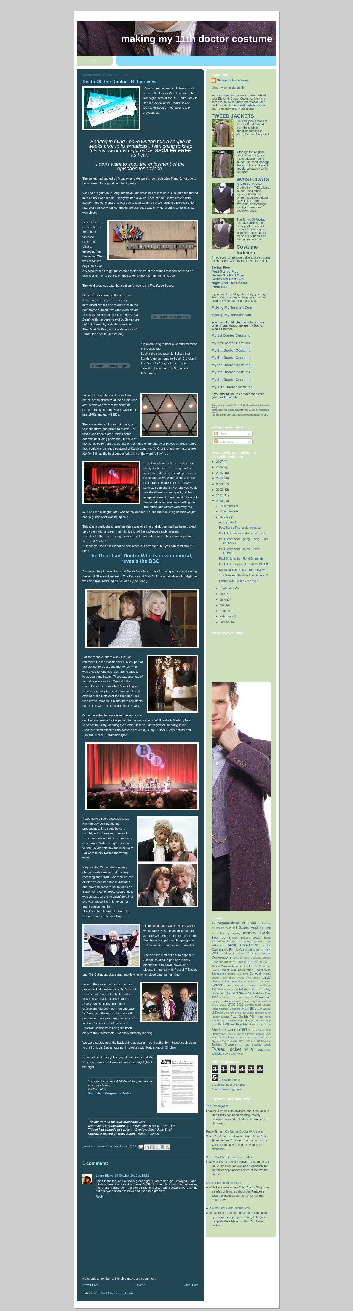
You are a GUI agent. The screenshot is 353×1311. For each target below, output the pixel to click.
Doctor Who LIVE (238, 973)
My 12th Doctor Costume (232, 387)
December (227, 505)
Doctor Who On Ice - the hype (238, 581)
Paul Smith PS (242, 1016)
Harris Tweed (241, 1001)
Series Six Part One (228, 275)
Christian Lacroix (259, 953)
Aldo (228, 927)
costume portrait (246, 962)
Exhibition (265, 985)
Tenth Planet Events (231, 1037)
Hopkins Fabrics (261, 1001)
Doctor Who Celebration (236, 969)
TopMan (217, 1044)
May (223, 605)
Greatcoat (263, 997)
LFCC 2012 (236, 1004)
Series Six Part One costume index (229, 1157)
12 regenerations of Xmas (234, 923)
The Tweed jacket (217, 1106)
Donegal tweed (260, 973)
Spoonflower (219, 1033)
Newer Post (90, 1284)
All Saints (241, 927)
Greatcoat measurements (228, 1084)
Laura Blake (104, 1175)
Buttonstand (244, 941)
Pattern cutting (220, 1016)
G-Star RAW (244, 993)
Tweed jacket (226, 1049)
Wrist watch (237, 1053)
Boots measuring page (226, 1089)
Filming (216, 993)
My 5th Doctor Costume (231, 358)
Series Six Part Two (228, 279)
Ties (259, 1041)
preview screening (238, 1020)
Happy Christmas (222, 1001)
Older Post (191, 1284)
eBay (266, 977)
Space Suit (264, 1030)
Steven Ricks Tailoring (233, 80)
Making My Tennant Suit (231, 315)
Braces (233, 937)
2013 (220, 484)
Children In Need (232, 953)
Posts (220, 434)
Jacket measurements (226, 1079)
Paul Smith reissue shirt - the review (242, 533)
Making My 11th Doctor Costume (196, 38)
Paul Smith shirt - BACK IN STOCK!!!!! (244, 564)
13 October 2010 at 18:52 (132, 1175)
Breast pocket (251, 937)
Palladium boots (262, 1012)
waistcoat (264, 1049)
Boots (264, 932)
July (223, 593)
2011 (220, 495)
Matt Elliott (249, 1008)
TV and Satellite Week (255, 1044)
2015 (220, 472)
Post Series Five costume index (240, 527)
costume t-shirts (238, 966)
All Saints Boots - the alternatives (228, 1208)
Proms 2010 (257, 1020)
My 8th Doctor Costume (231, 380)
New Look (246, 1012)
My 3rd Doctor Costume (231, 343)
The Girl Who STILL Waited (239, 1041)
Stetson (249, 1033)
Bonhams (249, 933)
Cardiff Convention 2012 (248, 945)
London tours (253, 1004)
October (225, 517)
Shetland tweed (224, 1030)
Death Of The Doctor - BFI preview (242, 569)
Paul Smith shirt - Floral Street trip (241, 558)
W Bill (249, 1049)
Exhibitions (219, 989)
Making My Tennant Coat (232, 308)
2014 (220, 478)
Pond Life (219, 287)
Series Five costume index (223, 1182)
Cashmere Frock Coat (229, 950)
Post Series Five (225, 271)
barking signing (230, 933)
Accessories (218, 928)
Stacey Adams (236, 1034)
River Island (243, 1024)
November (227, 511)
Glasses (248, 997)
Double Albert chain (223, 977)
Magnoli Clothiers (229, 1008)
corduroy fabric (241, 957)
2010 (220, 501)
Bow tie (218, 937)
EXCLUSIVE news (241, 985)
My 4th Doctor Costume (231, 350)
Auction (257, 927)
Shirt (242, 1029)
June (223, 599)
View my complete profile (228, 87)
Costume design (261, 957)
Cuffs (253, 966)
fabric (243, 989)
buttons (231, 941)
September (227, 588)
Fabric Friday (260, 989)
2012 (220, 489)
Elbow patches (220, 981)
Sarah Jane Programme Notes (109, 1093)
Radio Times (226, 1024)
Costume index (222, 961)
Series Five (221, 268)
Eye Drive (232, 989)
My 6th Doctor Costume (231, 365)
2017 (220, 461)
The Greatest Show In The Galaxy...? (243, 575)
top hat (267, 1041)
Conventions (221, 957)
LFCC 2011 (219, 1004)
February (226, 616)
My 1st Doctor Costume (231, 336)
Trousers (230, 1044)
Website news (221, 1053)
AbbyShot (265, 923)
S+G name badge (261, 1024)
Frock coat (228, 993)
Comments (223, 441)
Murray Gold (233, 1012)
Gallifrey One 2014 (231, 997)
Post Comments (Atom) (117, 1293)
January (225, 622)
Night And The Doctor (229, 283)
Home (141, 1284)
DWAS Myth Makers (249, 977)
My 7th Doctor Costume (231, 372)
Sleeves (252, 1030)
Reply (99, 1196)
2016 (220, 467)
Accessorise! (227, 522)
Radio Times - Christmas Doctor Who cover (234, 1131)
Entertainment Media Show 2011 (251, 981)
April (223, 610)
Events (217, 985)
